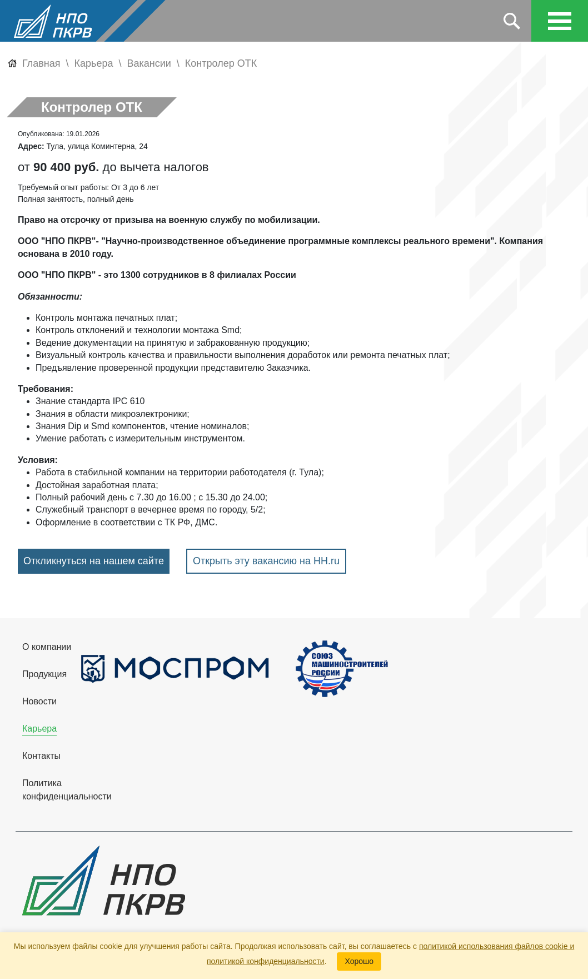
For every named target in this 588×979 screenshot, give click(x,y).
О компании (46, 647)
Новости (39, 701)
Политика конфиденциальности (67, 789)
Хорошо (359, 961)
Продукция (44, 674)
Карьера (39, 728)
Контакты (41, 756)
